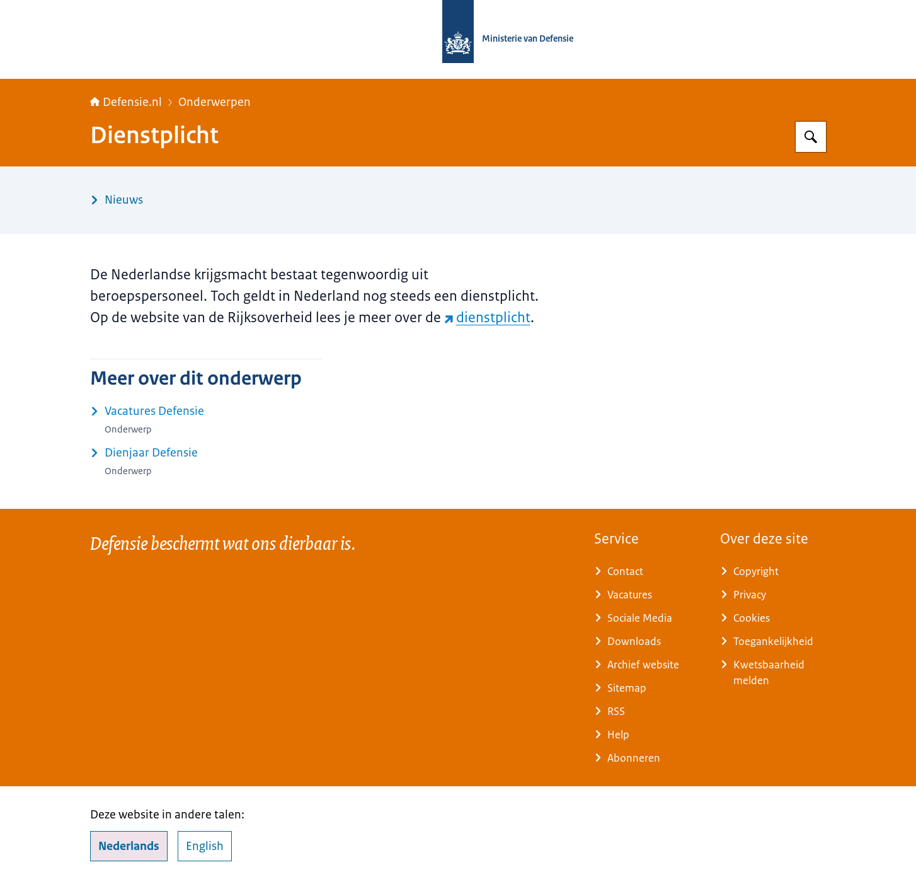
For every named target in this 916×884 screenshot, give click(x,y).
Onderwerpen (214, 102)
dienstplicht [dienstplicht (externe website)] (487, 317)
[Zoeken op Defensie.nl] (811, 137)
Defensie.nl (126, 102)
